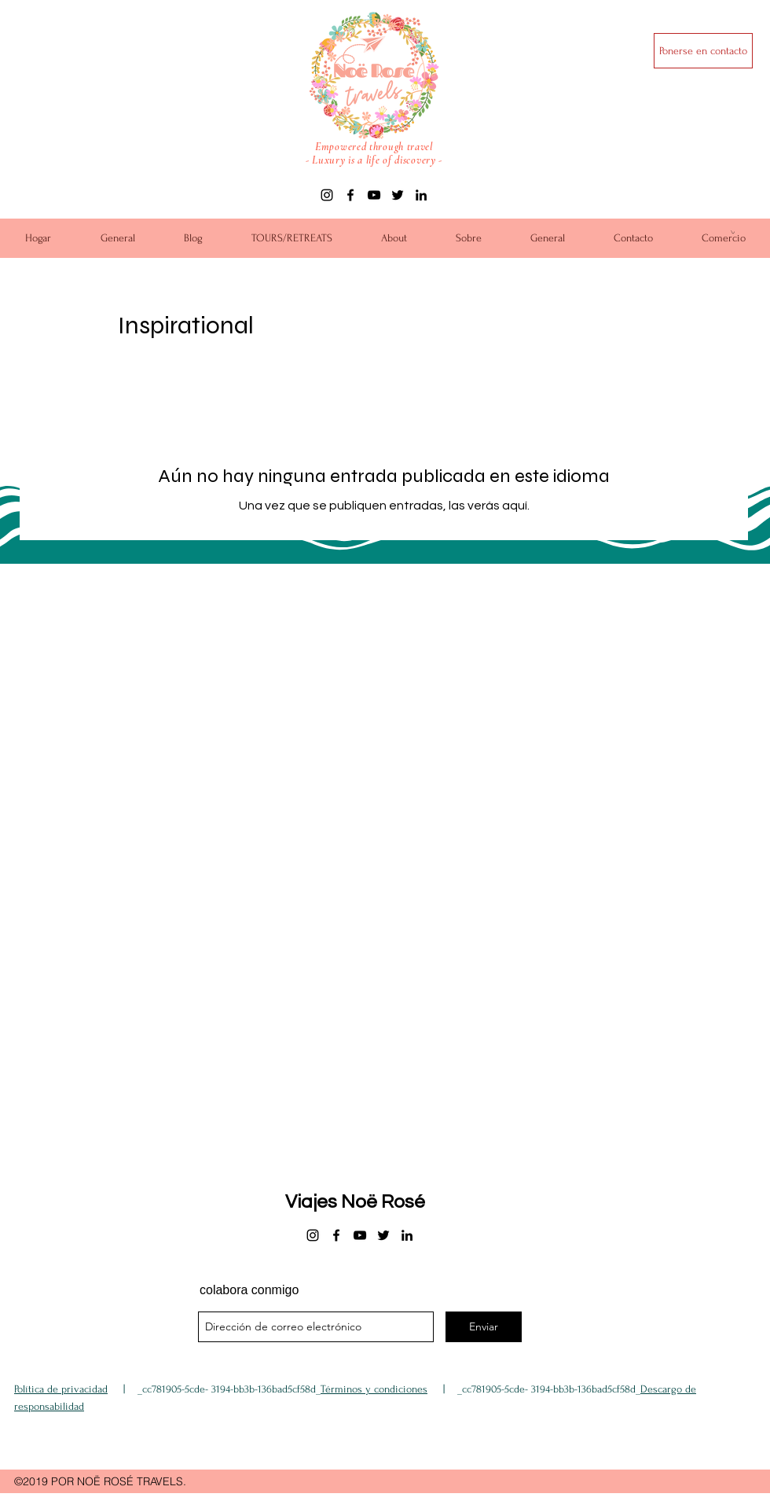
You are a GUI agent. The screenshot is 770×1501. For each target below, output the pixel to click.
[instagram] (327, 195)
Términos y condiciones (374, 1389)
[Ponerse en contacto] (703, 50)
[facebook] (350, 195)
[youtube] (374, 195)
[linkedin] (421, 195)
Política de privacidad (61, 1389)
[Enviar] (484, 1327)
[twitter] (397, 195)
